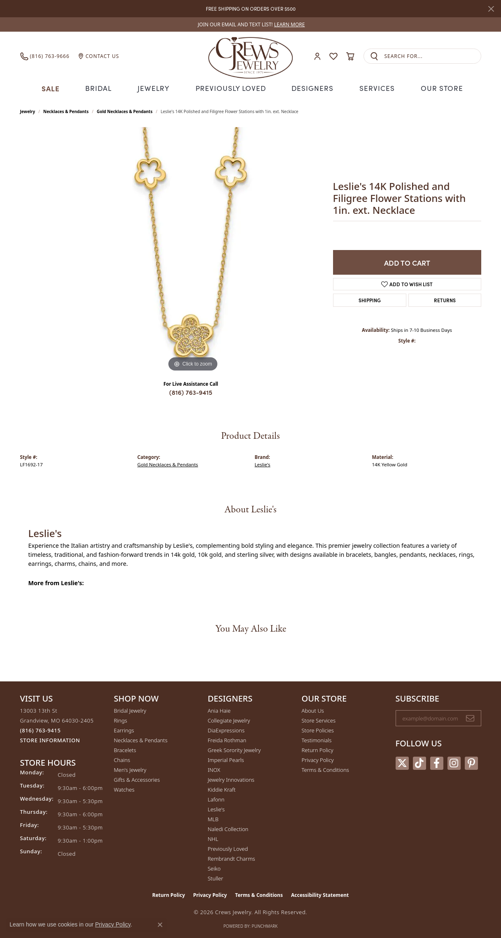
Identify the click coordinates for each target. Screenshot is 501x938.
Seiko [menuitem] (214, 867)
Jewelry (157, 87)
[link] (250, 24)
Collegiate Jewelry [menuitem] (229, 719)
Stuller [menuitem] (216, 877)
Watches (124, 788)
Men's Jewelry (130, 768)
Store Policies (318, 729)
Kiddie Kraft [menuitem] (222, 788)
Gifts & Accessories (137, 778)
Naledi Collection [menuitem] (228, 827)
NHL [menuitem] (213, 837)
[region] (193, 249)
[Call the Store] (40, 729)
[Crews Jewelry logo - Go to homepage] (250, 56)
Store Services (319, 719)
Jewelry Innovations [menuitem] (231, 778)
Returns (445, 299)
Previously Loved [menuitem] (228, 847)
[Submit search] (374, 56)
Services (374, 87)
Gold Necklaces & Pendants (125, 110)
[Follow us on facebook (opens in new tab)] (436, 762)
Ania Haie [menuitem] (219, 709)
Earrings (124, 729)
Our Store (438, 87)
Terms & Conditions (325, 768)
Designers (310, 87)
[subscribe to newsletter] (470, 717)
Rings (120, 719)
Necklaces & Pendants (66, 110)
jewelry (27, 110)
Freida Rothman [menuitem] (227, 739)
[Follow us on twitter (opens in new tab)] (402, 762)
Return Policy (317, 749)
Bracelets (125, 749)
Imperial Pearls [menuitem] (226, 758)
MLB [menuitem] (213, 818)
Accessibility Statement (320, 893)
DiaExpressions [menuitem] (226, 729)
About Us (313, 709)
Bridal (102, 87)
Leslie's (262, 463)
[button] (317, 56)
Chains (122, 758)
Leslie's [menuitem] (216, 808)
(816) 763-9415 (190, 391)
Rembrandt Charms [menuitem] (231, 857)
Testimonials (317, 739)
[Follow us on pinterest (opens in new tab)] (471, 762)
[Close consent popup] (160, 924)
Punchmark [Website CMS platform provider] (265, 925)
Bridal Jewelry (130, 709)
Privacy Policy (318, 758)
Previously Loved (231, 87)
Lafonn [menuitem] (216, 798)
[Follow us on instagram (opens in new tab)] (454, 762)
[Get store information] (50, 739)
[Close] (491, 9)
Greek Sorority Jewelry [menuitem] (234, 749)
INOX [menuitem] (214, 768)
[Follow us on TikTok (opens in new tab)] (419, 762)
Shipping (370, 299)
